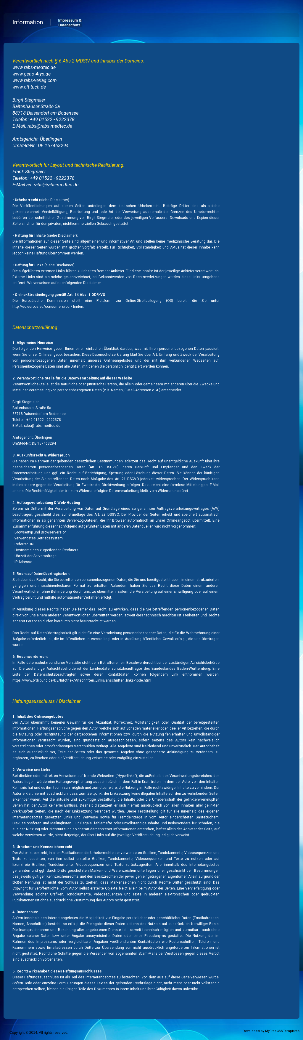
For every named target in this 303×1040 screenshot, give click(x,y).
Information (27, 22)
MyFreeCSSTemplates (282, 1031)
